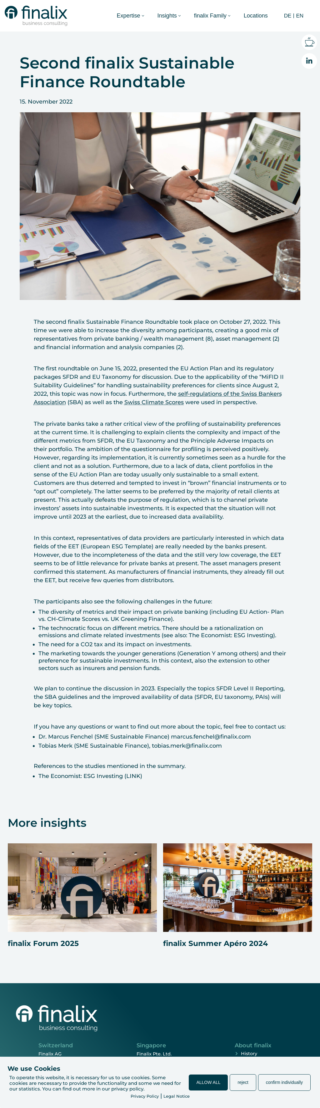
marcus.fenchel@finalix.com (211, 736)
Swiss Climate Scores (154, 402)
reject (243, 1082)
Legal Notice (176, 1096)
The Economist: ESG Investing (231, 635)
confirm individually (284, 1082)
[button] (143, 16)
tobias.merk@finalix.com (187, 745)
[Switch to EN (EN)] (298, 15)
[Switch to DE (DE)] (287, 15)
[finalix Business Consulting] (36, 16)
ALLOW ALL (208, 1082)
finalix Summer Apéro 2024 (215, 943)
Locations (256, 16)
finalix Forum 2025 (43, 943)
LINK (133, 776)
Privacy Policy (145, 1096)
